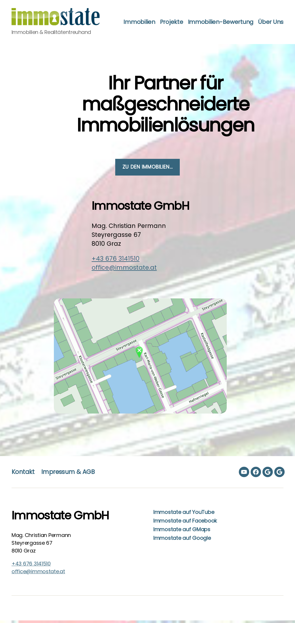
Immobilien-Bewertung (250, 18)
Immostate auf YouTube (183, 514)
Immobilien (169, 18)
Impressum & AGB (67, 474)
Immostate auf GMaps (181, 532)
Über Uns (270, 27)
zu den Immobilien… (147, 169)
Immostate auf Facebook (185, 523)
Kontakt (23, 474)
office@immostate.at (124, 270)
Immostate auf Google (182, 540)
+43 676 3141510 (115, 261)
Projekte (201, 18)
